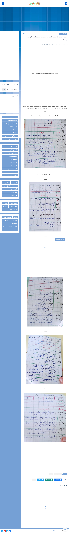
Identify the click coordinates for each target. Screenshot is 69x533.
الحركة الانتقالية (13, 226)
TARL (15, 186)
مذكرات (6, 136)
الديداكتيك (14, 123)
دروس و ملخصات (12, 175)
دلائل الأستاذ (14, 132)
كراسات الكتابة (13, 209)
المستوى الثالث (63, 33)
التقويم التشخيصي (12, 120)
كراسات (5, 206)
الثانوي (15, 182)
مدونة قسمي (54, 531)
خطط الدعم (14, 129)
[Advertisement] (34, 19)
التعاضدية (14, 223)
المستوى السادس (12, 165)
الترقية (15, 220)
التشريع (7, 220)
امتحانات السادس (12, 168)
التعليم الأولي (13, 146)
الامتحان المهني (7, 217)
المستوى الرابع (13, 162)
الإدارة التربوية (13, 117)
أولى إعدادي (14, 189)
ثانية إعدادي (14, 192)
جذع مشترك (14, 195)
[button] (58, 480)
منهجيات (15, 139)
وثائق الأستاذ (6, 139)
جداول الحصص (13, 126)
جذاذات (51, 474)
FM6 (15, 217)
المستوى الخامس (12, 159)
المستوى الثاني (13, 156)
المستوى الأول (13, 150)
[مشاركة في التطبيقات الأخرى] (34, 480)
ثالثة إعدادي (7, 186)
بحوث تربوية (14, 203)
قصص (5, 203)
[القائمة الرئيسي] (66, 3)
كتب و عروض (13, 206)
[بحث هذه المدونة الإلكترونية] (12, 89)
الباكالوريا (7, 182)
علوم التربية (14, 136)
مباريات (5, 226)
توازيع (6, 123)
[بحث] (3, 3)
